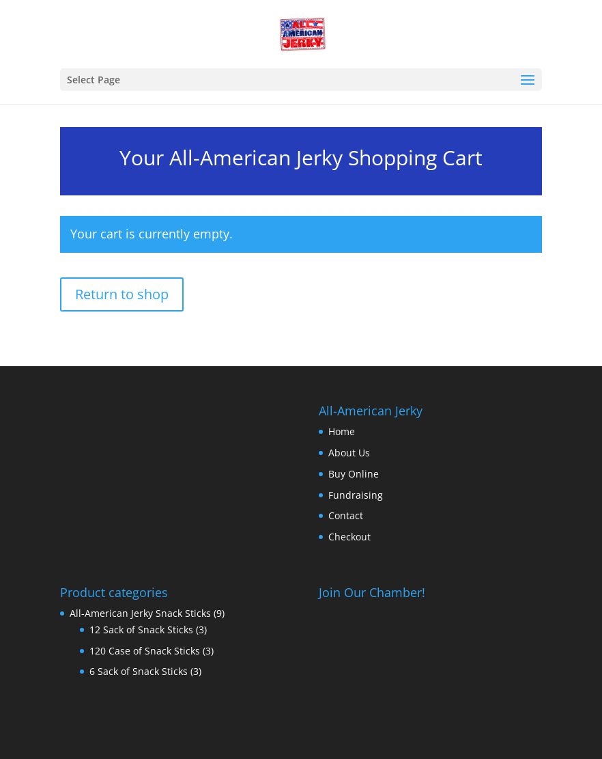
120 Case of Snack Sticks (144, 650)
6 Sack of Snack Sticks (138, 671)
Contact (345, 515)
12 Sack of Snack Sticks (141, 629)
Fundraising (355, 494)
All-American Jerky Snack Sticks (140, 613)
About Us (349, 452)
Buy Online (353, 473)
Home (341, 431)
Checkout (349, 536)
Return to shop (122, 294)
